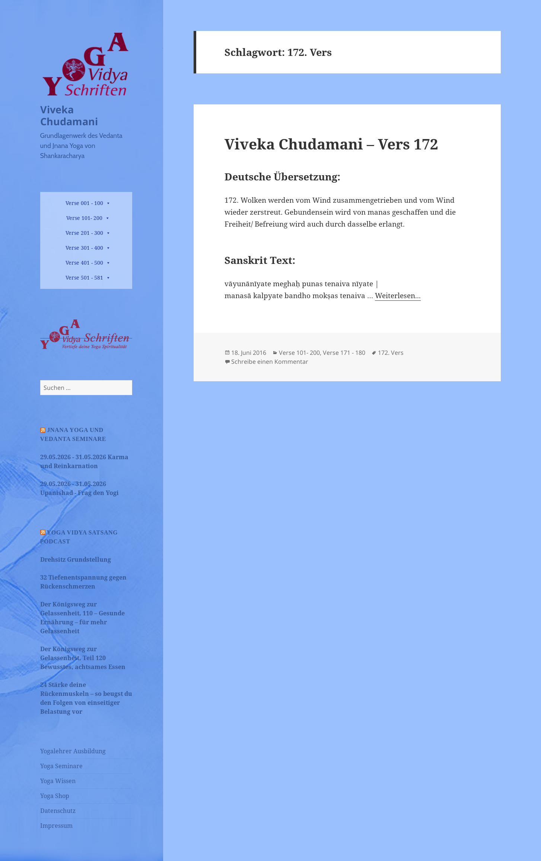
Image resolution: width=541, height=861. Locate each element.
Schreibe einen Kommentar (269, 361)
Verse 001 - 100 (84, 202)
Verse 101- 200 (84, 217)
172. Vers (391, 352)
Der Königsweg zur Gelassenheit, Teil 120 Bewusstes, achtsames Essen (82, 658)
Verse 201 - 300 (84, 232)
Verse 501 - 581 (84, 277)
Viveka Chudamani (69, 115)
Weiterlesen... (398, 295)
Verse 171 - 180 (344, 352)
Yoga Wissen (58, 781)
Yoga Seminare (61, 766)
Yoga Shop (54, 796)
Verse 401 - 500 (84, 262)
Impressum (56, 825)
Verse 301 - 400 (84, 247)
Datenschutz (58, 811)
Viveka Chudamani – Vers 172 (331, 144)
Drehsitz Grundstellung (75, 559)
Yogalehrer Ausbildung (73, 751)
